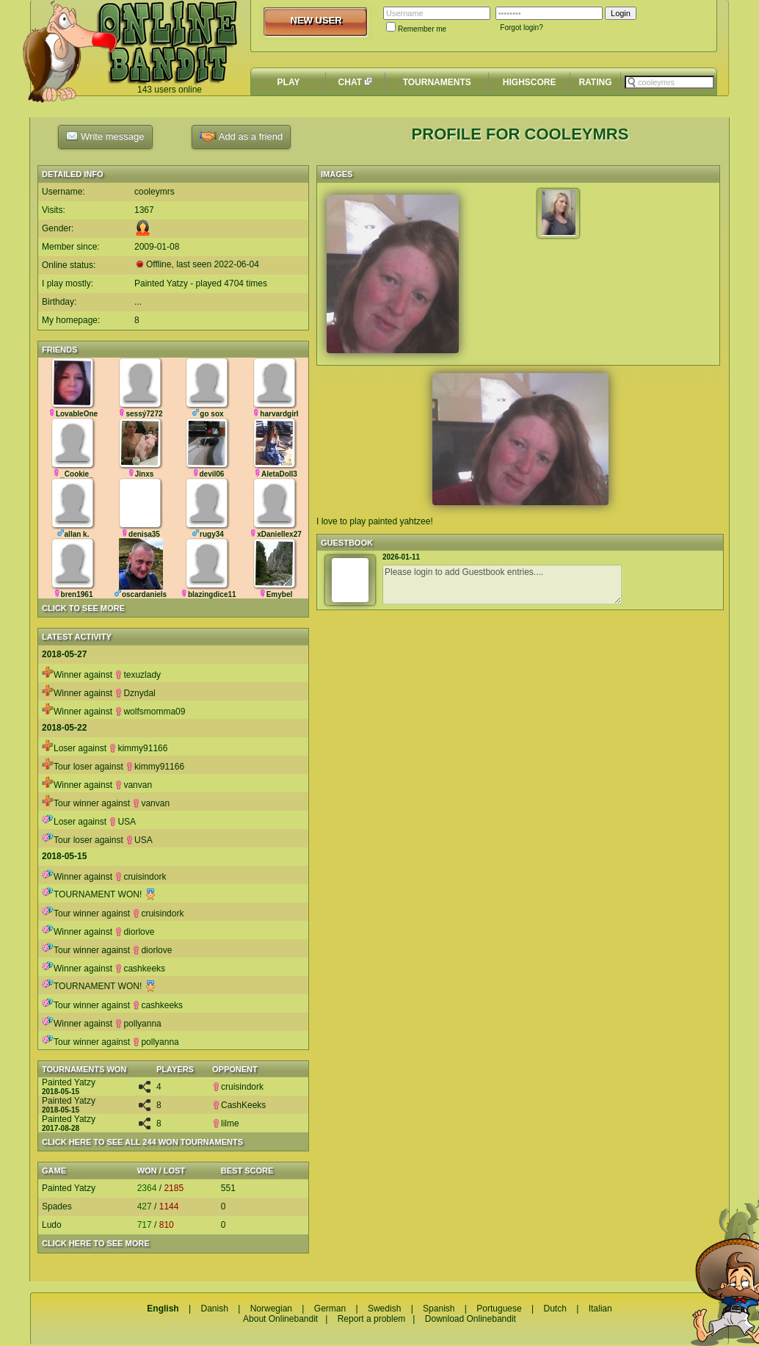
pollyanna (138, 1023)
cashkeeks (140, 968)
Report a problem (372, 1319)
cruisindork (140, 877)
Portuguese (498, 1308)
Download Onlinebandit (470, 1319)
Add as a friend (241, 137)
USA (122, 822)
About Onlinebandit (280, 1319)
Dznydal (135, 693)
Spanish (438, 1308)
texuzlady (138, 675)
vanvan (133, 785)
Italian (600, 1308)
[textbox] (669, 82)
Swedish (384, 1308)
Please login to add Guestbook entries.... (502, 584)
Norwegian (271, 1308)
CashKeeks (239, 1105)
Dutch (554, 1308)
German (330, 1308)
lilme (225, 1123)
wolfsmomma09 (150, 711)
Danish (214, 1308)
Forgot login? (521, 27)
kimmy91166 (138, 748)
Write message (105, 136)
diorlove (134, 932)
